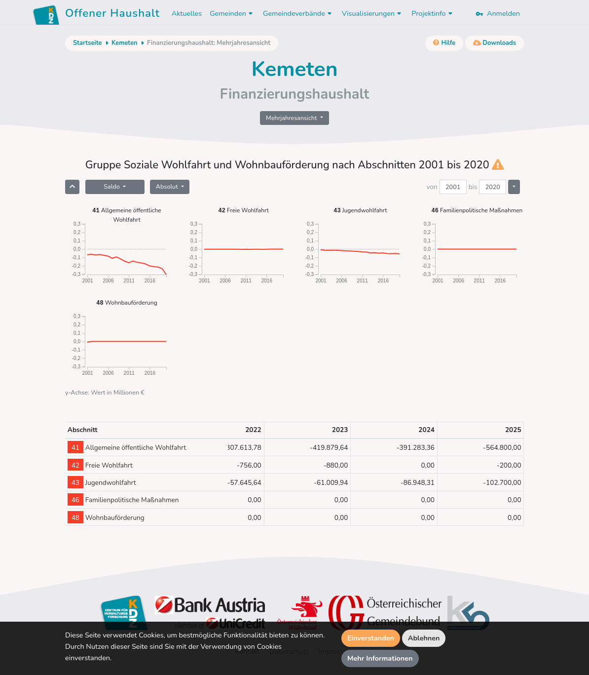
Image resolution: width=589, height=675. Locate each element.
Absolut (168, 186)
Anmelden (498, 13)
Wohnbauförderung (126, 302)
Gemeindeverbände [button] (298, 13)
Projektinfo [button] (432, 13)
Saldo (112, 186)
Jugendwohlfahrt (360, 210)
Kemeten (124, 43)
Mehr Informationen (380, 658)
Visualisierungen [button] (373, 13)
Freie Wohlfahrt (244, 210)
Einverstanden (370, 638)
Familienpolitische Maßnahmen (476, 210)
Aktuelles (187, 13)
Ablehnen (424, 638)
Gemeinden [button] (232, 13)
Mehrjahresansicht (292, 118)
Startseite (87, 43)
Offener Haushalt (112, 15)
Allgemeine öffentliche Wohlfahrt (126, 214)
